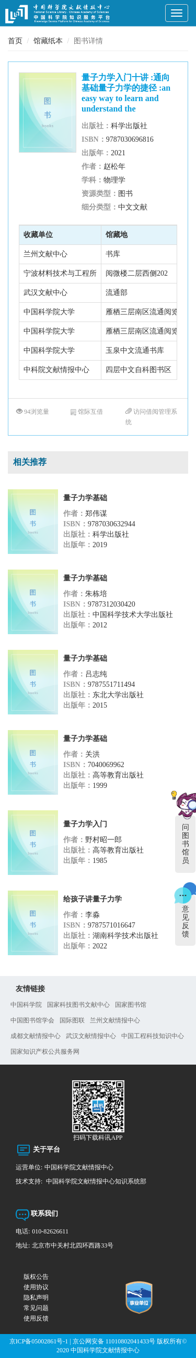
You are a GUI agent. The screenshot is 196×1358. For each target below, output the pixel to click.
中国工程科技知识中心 (152, 1036)
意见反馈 (185, 921)
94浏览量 (32, 411)
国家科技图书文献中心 (78, 1004)
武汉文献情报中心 (91, 1036)
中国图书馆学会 (32, 1020)
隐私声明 (36, 1297)
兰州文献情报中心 (115, 1020)
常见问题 (36, 1308)
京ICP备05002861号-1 (38, 1341)
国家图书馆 (130, 1004)
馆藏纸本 (48, 41)
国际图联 (72, 1020)
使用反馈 (36, 1318)
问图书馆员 (185, 844)
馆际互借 (87, 411)
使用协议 (36, 1287)
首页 (15, 41)
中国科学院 (26, 1004)
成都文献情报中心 (35, 1036)
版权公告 (36, 1276)
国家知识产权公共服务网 (44, 1051)
